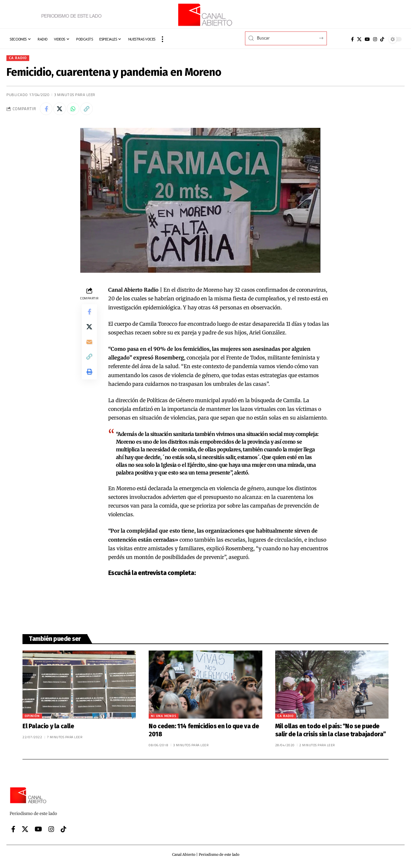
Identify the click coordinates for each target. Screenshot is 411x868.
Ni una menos (163, 716)
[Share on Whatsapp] (73, 109)
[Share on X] (60, 109)
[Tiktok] (382, 39)
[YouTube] (367, 39)
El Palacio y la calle (48, 727)
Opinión (32, 716)
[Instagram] (375, 39)
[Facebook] (352, 39)
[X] (359, 39)
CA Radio (18, 58)
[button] (162, 39)
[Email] (89, 343)
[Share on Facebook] (46, 109)
